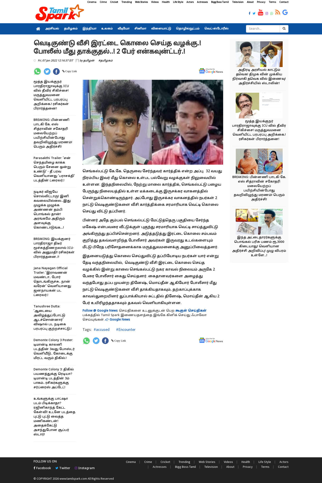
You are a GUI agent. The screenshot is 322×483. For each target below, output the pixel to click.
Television (238, 2)
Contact (283, 2)
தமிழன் (88, 60)
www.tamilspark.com (73, 479)
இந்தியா (89, 29)
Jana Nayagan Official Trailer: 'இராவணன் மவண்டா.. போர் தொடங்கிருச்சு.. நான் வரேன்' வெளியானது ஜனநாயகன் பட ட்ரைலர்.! (52, 282)
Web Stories (141, 2)
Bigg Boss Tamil (220, 2)
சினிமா (140, 29)
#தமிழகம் (105, 60)
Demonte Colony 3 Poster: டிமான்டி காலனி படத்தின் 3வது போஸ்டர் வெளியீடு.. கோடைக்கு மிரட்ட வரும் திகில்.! (54, 349)
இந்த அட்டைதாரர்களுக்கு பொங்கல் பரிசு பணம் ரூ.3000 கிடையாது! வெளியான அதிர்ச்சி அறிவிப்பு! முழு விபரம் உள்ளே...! (259, 246)
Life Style (178, 2)
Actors (190, 2)
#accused (102, 329)
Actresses (202, 2)
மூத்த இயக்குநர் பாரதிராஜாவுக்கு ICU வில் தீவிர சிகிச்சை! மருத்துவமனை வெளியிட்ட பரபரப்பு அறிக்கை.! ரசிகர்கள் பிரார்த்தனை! (51, 95)
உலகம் (107, 29)
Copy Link (71, 71)
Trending (126, 2)
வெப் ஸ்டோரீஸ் (216, 29)
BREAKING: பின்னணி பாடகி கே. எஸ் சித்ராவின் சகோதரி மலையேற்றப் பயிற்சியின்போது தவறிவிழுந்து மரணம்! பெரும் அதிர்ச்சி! (53, 133)
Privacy (261, 2)
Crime (103, 2)
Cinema (91, 2)
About (250, 2)
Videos (155, 2)
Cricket (114, 2)
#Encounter (125, 329)
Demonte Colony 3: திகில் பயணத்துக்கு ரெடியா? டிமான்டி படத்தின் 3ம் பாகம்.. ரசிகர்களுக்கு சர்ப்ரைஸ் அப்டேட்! (54, 378)
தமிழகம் (71, 29)
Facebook (42, 468)
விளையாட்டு (161, 29)
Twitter (62, 468)
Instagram (85, 468)
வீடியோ (123, 29)
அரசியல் (52, 29)
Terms (272, 2)
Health (166, 2)
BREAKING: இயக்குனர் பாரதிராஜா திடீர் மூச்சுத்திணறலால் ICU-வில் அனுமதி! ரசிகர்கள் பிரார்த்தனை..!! (54, 248)
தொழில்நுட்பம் (187, 29)
